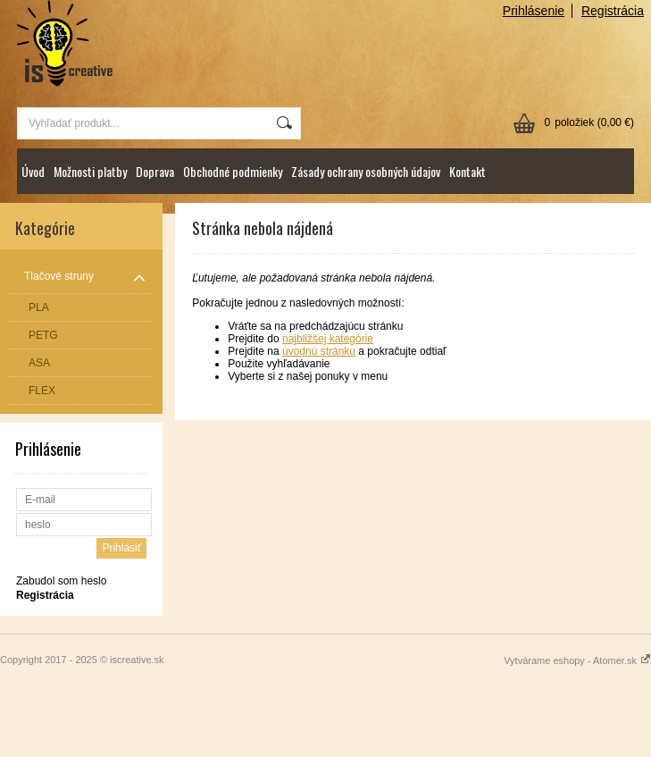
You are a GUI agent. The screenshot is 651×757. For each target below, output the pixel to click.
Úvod (33, 171)
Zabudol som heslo (61, 581)
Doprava (155, 171)
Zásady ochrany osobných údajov (365, 171)
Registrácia (612, 11)
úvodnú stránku (318, 351)
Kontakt (467, 171)
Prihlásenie (533, 11)
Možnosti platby (90, 171)
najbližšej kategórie (327, 338)
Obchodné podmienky (232, 171)
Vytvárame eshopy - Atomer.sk (577, 660)
